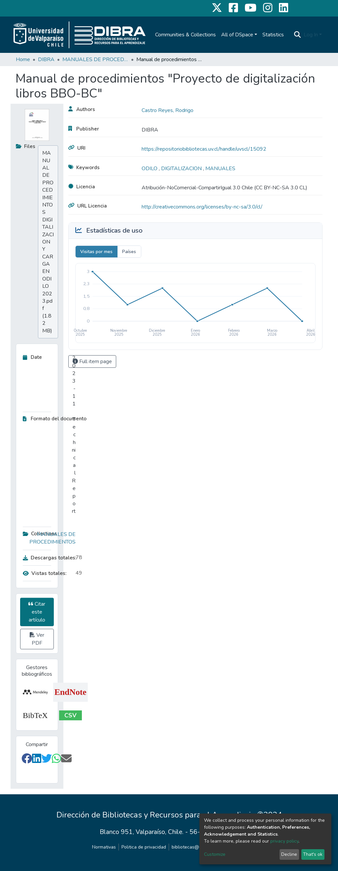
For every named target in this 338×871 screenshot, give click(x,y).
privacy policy (284, 841)
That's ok (312, 854)
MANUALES (220, 168)
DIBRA (46, 59)
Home (23, 59)
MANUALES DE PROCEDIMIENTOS (95, 59)
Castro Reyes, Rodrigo (167, 110)
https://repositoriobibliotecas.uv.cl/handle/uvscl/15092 (204, 149)
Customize (214, 854)
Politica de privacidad (143, 847)
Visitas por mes (96, 251)
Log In (311, 34)
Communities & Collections (185, 34)
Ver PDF (37, 639)
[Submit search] (297, 35)
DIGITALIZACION (182, 168)
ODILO (150, 168)
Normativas (104, 847)
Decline (289, 854)
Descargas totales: (47, 557)
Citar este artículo (36, 612)
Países (129, 251)
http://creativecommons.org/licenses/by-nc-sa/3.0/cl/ (202, 206)
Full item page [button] (92, 361)
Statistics (273, 34)
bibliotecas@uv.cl (190, 847)
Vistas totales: (45, 573)
